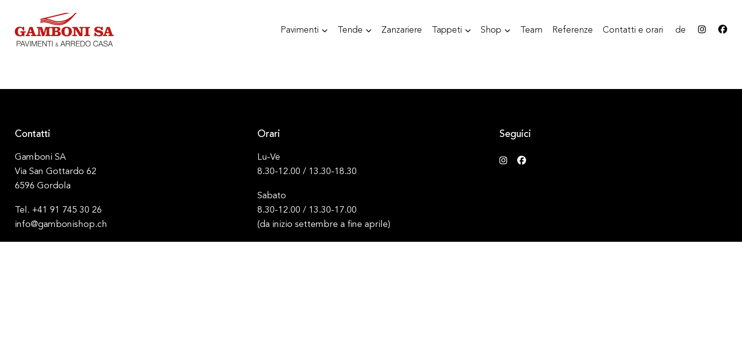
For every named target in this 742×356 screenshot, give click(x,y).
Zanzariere (401, 30)
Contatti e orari (633, 30)
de (680, 30)
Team (531, 30)
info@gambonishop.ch (61, 224)
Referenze (572, 30)
